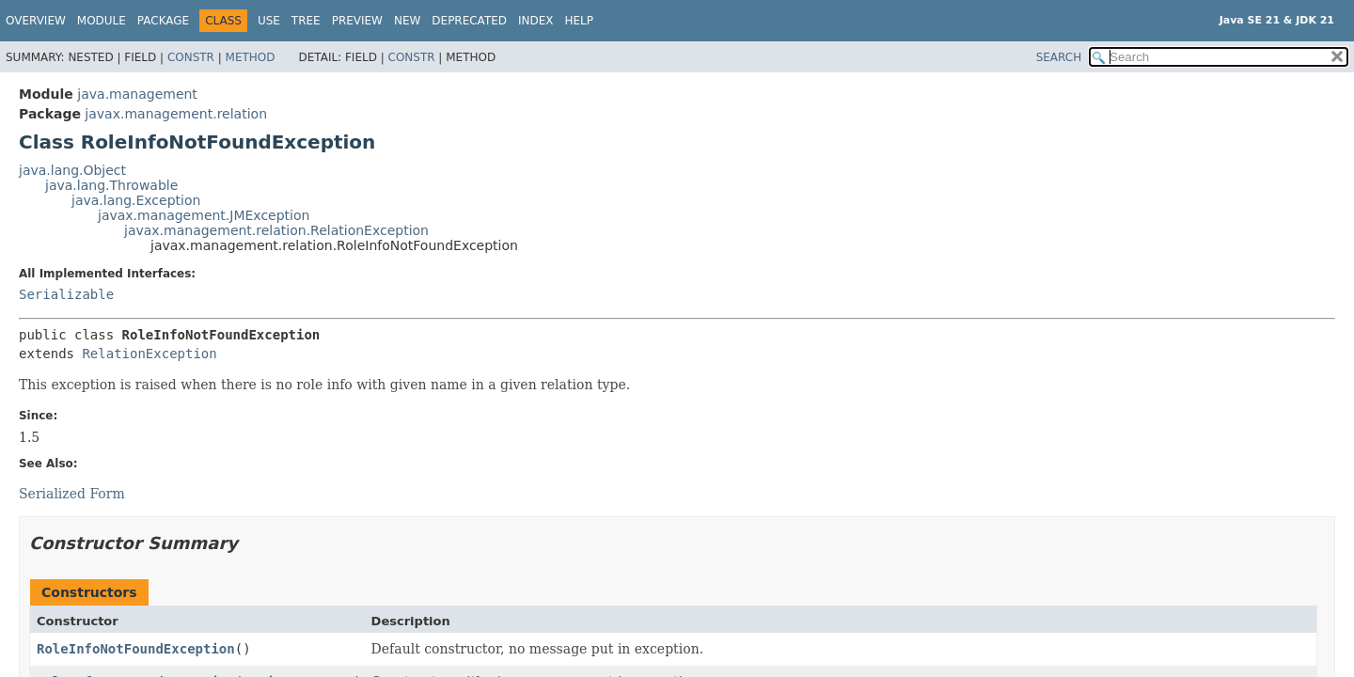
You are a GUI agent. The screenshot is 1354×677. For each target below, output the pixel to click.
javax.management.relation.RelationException (276, 230)
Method (251, 57)
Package (163, 20)
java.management (137, 94)
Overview (36, 20)
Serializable (66, 294)
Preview (357, 20)
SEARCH (1059, 57)
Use (269, 20)
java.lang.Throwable (111, 185)
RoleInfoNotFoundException (136, 648)
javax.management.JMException (203, 215)
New (407, 20)
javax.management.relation (176, 113)
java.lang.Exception (135, 200)
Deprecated (469, 20)
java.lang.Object (72, 170)
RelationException (149, 353)
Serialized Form (72, 493)
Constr (190, 57)
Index (536, 20)
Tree (306, 20)
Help (579, 20)
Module (101, 20)
